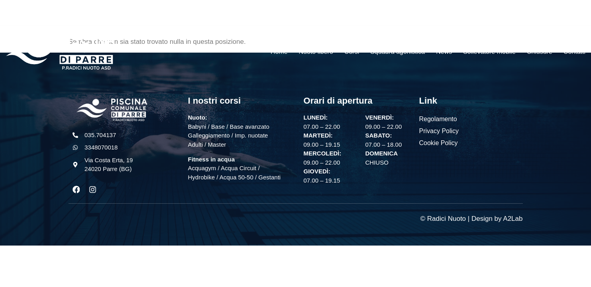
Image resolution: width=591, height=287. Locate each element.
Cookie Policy (438, 143)
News (444, 51)
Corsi (351, 51)
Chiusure (539, 51)
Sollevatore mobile (489, 51)
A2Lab (512, 218)
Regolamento (438, 119)
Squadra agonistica (397, 51)
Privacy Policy (439, 131)
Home (279, 51)
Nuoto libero (316, 51)
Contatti (574, 51)
